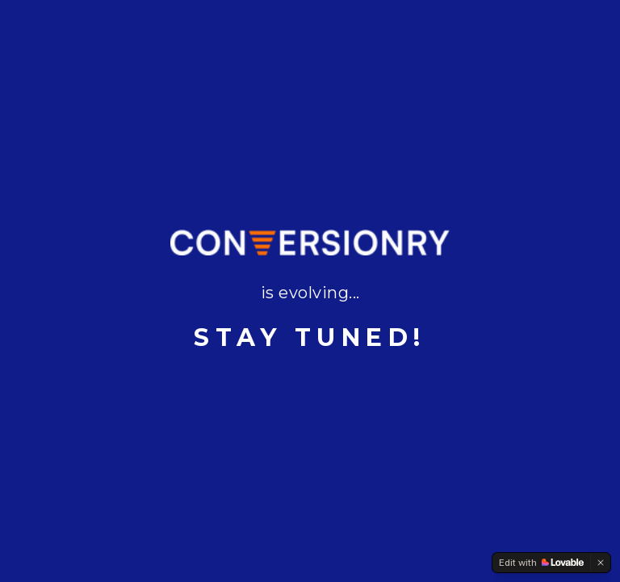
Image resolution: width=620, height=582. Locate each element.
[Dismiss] (600, 562)
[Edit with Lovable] (541, 562)
